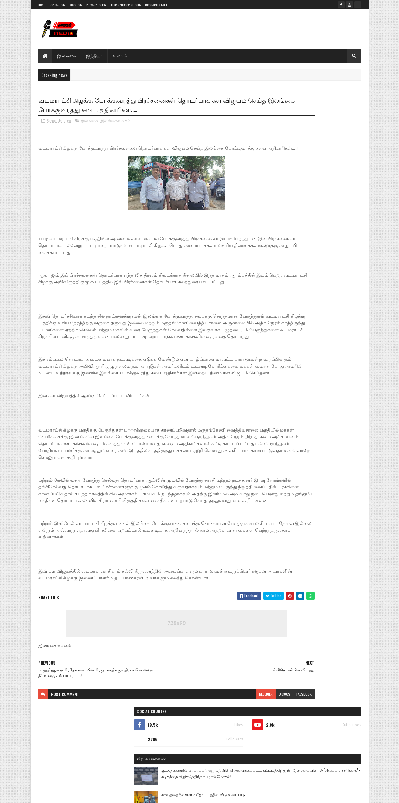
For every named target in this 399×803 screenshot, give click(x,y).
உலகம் (120, 55)
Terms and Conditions (126, 4)
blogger (204, 737)
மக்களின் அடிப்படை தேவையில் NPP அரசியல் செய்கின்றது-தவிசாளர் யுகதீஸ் (324, 396)
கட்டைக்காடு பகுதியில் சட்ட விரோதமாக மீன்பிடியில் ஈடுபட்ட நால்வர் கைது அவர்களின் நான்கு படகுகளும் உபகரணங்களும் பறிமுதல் (308, 286)
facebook (242, 737)
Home (41, 4)
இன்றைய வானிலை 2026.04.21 (319, 366)
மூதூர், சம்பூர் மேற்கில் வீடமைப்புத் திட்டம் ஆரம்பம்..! (322, 419)
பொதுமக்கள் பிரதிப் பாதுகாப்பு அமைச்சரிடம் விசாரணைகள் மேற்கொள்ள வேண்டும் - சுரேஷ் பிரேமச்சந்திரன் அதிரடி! (306, 343)
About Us (76, 4)
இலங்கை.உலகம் (115, 122)
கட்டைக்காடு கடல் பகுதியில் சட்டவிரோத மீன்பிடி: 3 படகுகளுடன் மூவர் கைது (324, 226)
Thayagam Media (83, 786)
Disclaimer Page (156, 4)
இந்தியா (94, 55)
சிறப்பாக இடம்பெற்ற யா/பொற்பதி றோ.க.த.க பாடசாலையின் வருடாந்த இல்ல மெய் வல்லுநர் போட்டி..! (324, 315)
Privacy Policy (96, 4)
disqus (223, 737)
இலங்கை (66, 55)
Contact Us (57, 4)
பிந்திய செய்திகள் (288, 441)
